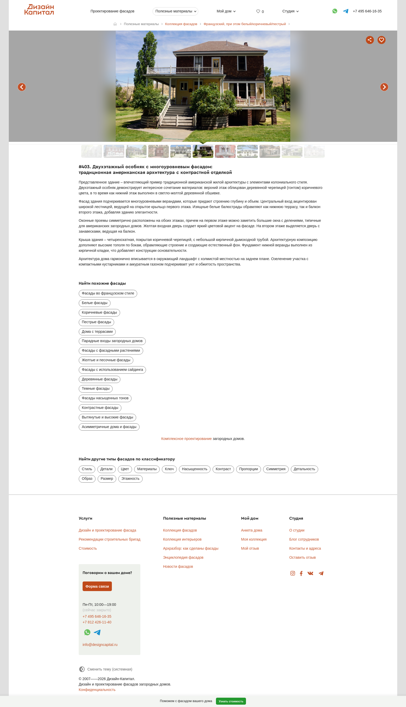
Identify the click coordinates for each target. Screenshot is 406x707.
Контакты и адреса (305, 548)
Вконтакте (310, 573)
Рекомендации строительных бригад (109, 539)
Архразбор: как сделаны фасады (191, 548)
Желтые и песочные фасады (106, 360)
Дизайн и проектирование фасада (107, 530)
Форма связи (97, 586)
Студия (288, 11)
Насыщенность (194, 469)
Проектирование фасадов (112, 11)
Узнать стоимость (231, 701)
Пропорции (248, 469)
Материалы (147, 469)
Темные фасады (96, 388)
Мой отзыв (250, 548)
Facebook (301, 573)
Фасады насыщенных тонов (105, 398)
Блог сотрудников (304, 539)
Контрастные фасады (100, 408)
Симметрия (275, 469)
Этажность (130, 478)
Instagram (292, 573)
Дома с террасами (97, 331)
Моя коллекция (254, 539)
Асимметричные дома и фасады (109, 427)
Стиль (87, 469)
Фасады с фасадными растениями (111, 350)
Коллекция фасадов (180, 530)
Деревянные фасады (99, 379)
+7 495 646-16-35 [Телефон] (367, 11)
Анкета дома (251, 530)
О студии (296, 530)
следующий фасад (384, 87)
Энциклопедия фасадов (183, 557)
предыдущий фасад (22, 87)
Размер (107, 478)
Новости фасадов (178, 566)
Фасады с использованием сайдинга (112, 369)
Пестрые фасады (96, 322)
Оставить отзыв (302, 557)
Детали (106, 469)
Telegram (321, 573)
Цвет (125, 469)
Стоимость (88, 548)
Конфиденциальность (97, 690)
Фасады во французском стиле (108, 293)
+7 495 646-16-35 (97, 616)
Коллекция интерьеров (182, 539)
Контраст (223, 469)
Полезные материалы (173, 11)
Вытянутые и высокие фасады (107, 417)
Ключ (169, 469)
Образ (87, 478)
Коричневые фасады (99, 312)
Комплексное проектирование (186, 439)
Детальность (304, 469)
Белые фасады (94, 303)
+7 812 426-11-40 (97, 622)
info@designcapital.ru (100, 645)
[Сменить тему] (105, 669)
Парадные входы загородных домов (112, 341)
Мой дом (224, 11)
